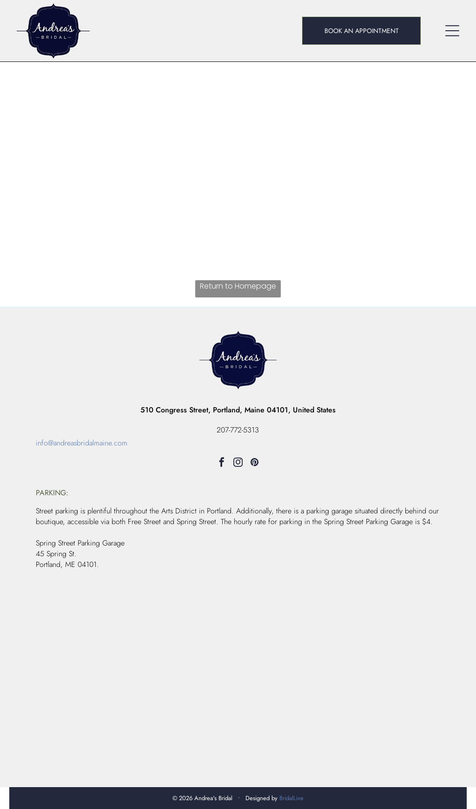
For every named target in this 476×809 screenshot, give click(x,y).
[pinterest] (254, 463)
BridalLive (291, 798)
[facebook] (222, 463)
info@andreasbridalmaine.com (81, 443)
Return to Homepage (238, 286)
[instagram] (238, 463)
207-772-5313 (238, 430)
